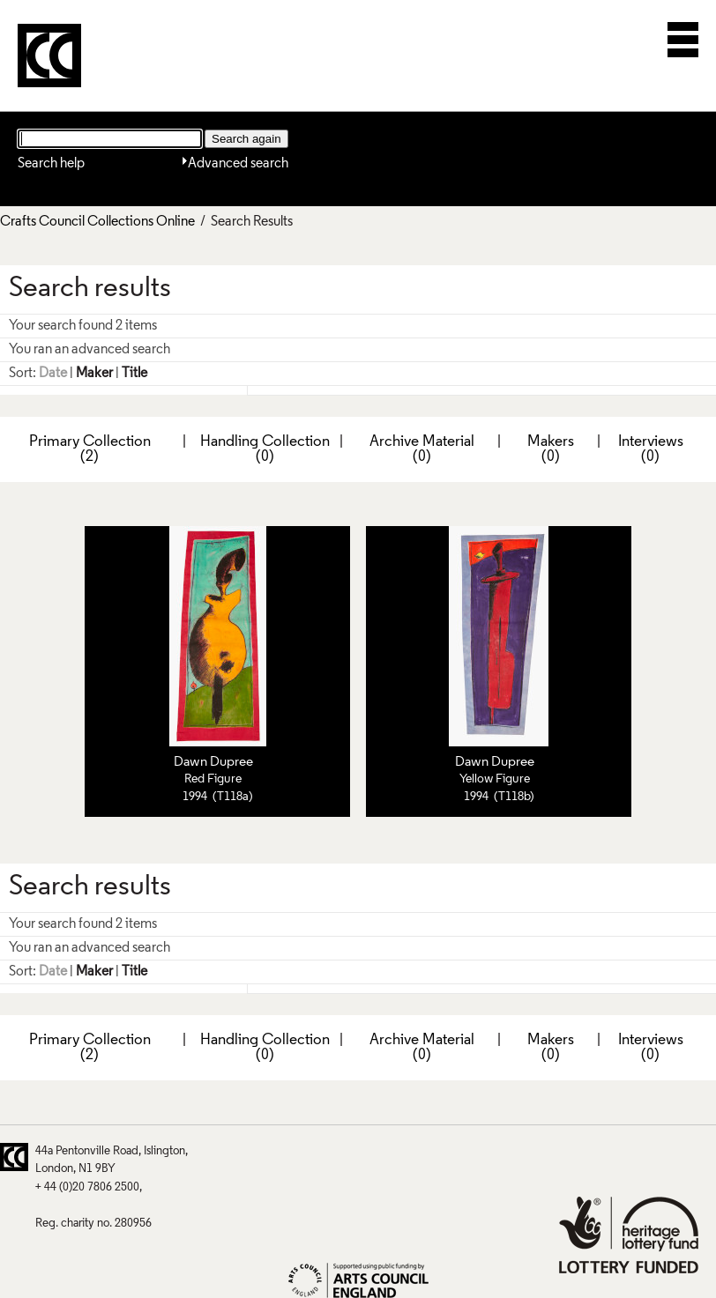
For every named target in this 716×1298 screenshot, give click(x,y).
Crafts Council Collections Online (97, 222)
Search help (51, 164)
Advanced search (238, 164)
